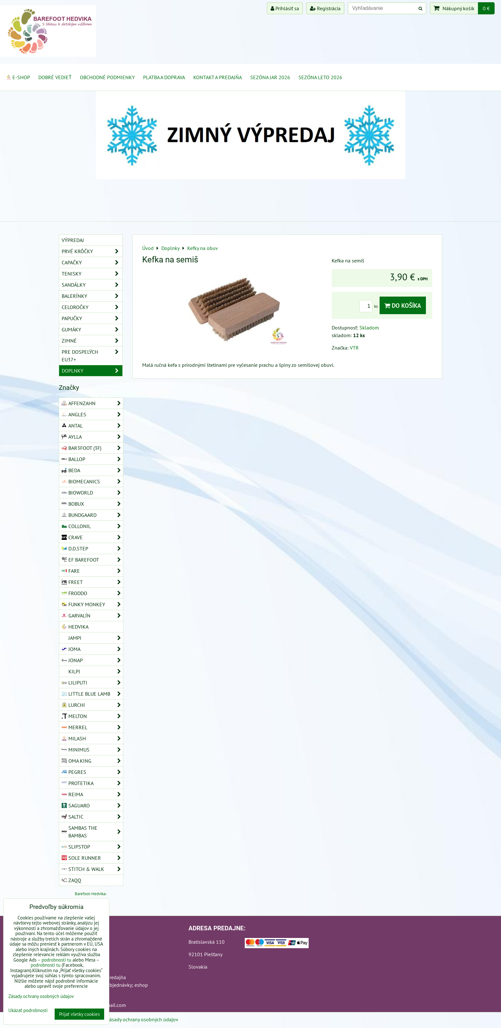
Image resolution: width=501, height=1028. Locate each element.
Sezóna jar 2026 (270, 77)
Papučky (92, 318)
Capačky (92, 262)
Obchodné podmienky (107, 77)
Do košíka (402, 305)
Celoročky (92, 307)
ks (369, 306)
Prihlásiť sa (285, 8)
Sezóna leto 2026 (320, 77)
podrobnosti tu (56, 960)
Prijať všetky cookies (79, 1014)
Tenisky (92, 273)
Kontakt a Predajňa (217, 77)
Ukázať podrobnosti (28, 1010)
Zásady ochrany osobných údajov (142, 1019)
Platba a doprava (164, 77)
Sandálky (92, 284)
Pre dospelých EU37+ (92, 355)
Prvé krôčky (92, 251)
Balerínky (92, 296)
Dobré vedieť (55, 77)
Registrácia (325, 8)
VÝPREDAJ (73, 240)
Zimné (92, 340)
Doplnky (92, 370)
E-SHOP (18, 77)
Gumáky (92, 329)
